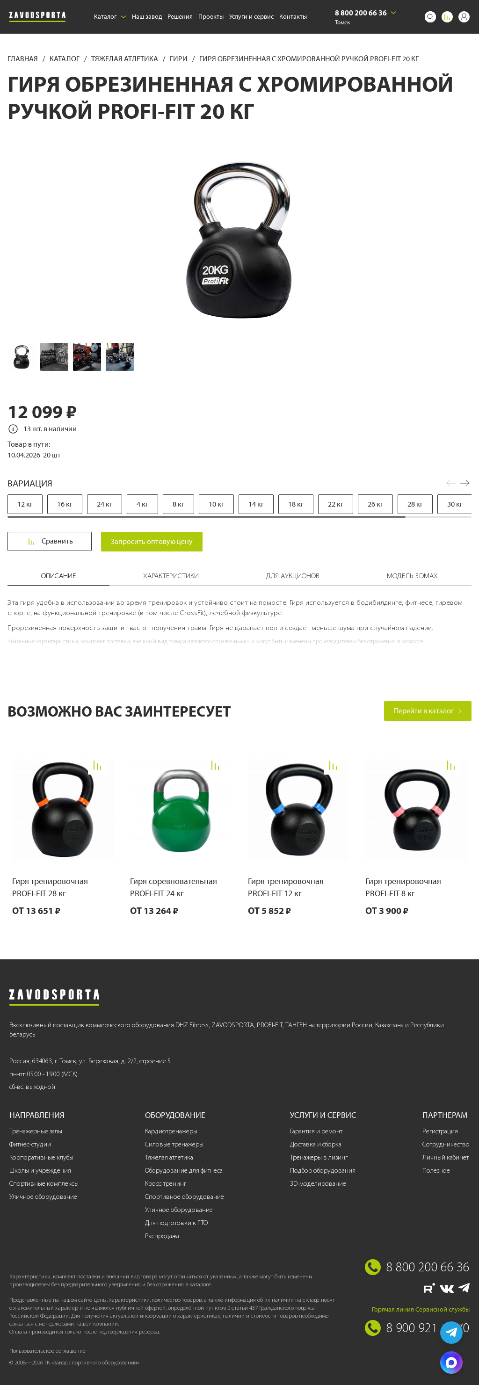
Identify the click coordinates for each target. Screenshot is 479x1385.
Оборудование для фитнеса (184, 1170)
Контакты (293, 17)
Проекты (211, 17)
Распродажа (162, 1236)
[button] (465, 483)
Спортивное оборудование (184, 1196)
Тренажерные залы (35, 1131)
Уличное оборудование (43, 1196)
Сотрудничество (446, 1144)
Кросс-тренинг (165, 1183)
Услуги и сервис (251, 17)
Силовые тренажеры (174, 1144)
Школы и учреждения (40, 1170)
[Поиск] (430, 16)
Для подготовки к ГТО (176, 1222)
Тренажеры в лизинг (319, 1157)
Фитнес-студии (30, 1144)
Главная (23, 58)
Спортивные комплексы (44, 1183)
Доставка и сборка (315, 1144)
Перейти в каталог (428, 710)
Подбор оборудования (323, 1170)
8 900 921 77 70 (428, 1327)
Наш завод (147, 17)
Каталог (110, 17)
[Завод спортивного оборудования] (37, 17)
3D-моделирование (318, 1183)
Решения (180, 17)
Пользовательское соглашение (47, 1351)
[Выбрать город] (393, 12)
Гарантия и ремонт (316, 1131)
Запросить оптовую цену (153, 541)
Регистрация (440, 1131)
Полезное (436, 1170)
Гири (179, 58)
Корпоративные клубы (41, 1157)
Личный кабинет (445, 1157)
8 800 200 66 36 (361, 12)
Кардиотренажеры (171, 1131)
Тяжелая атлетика (125, 58)
